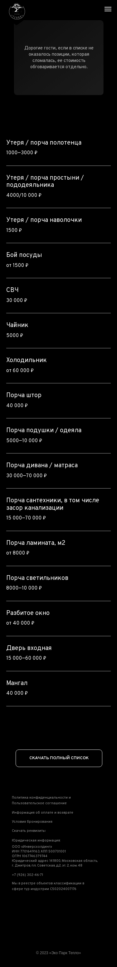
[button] (47, 801)
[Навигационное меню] (108, 9)
